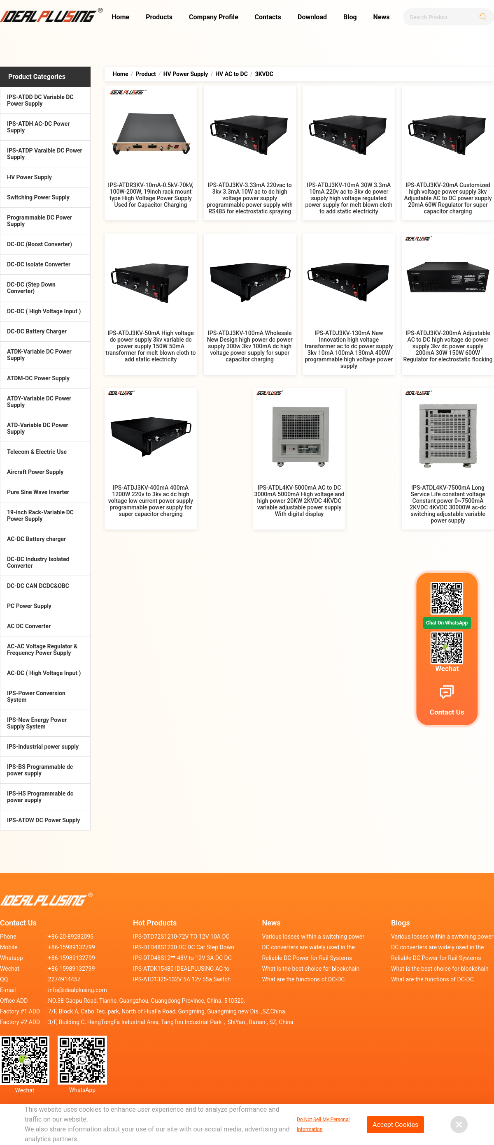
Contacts (268, 17)
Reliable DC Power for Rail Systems (307, 958)
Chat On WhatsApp (447, 623)
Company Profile (213, 17)
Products (159, 17)
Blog (350, 17)
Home (120, 17)
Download (312, 17)
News (381, 17)
